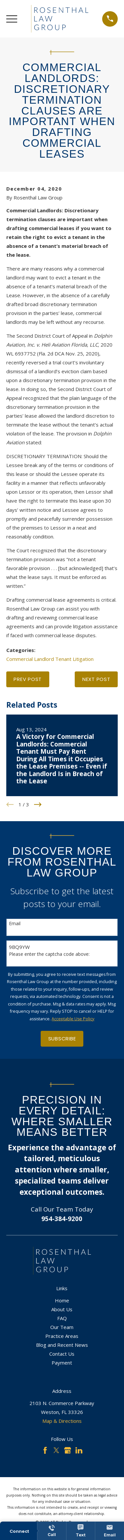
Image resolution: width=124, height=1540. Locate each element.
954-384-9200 (61, 1218)
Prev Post (28, 679)
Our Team (61, 1327)
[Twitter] (56, 1450)
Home (62, 1300)
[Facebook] (45, 1450)
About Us (61, 1309)
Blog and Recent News (62, 1345)
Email (15, 924)
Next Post (96, 679)
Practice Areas (61, 1336)
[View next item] (38, 804)
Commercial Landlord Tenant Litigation (50, 659)
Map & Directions (62, 1421)
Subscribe (62, 1038)
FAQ (62, 1318)
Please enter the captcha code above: (49, 954)
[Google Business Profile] (67, 1450)
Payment (62, 1362)
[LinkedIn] (78, 1450)
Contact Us (61, 1353)
